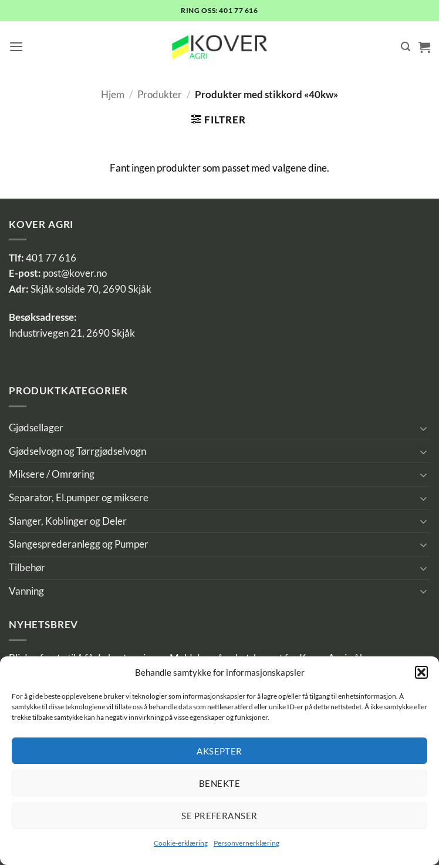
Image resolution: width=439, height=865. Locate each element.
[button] (421, 672)
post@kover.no (75, 273)
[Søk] (405, 46)
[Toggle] (423, 428)
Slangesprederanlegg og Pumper (78, 544)
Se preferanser (219, 815)
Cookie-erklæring (181, 843)
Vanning (26, 591)
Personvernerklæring (246, 843)
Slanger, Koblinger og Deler (68, 521)
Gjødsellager (36, 428)
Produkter (159, 94)
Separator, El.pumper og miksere (78, 498)
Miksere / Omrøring (51, 474)
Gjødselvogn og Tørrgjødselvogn (77, 451)
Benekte (219, 783)
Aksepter (219, 751)
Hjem (112, 94)
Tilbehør (27, 568)
